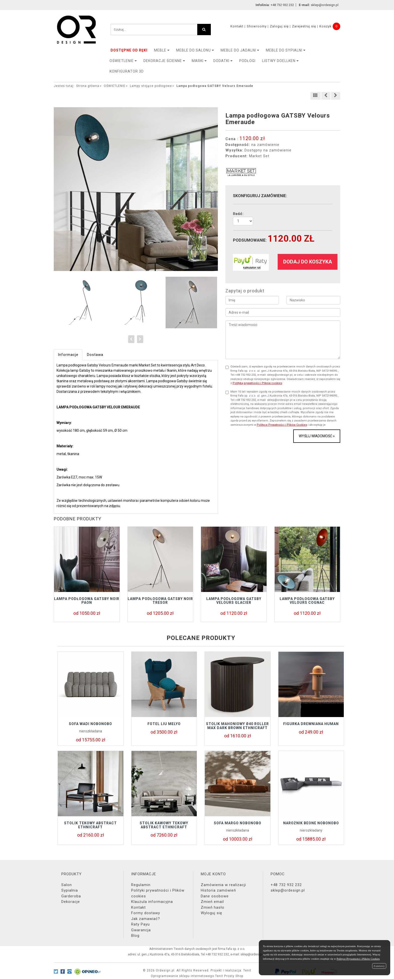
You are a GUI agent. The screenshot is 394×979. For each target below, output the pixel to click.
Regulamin (141, 885)
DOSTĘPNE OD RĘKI (129, 50)
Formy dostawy (145, 913)
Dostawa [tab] (95, 354)
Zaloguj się (279, 26)
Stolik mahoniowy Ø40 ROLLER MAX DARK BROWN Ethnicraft (237, 726)
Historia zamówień (218, 890)
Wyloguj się (211, 913)
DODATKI (223, 61)
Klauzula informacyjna (152, 901)
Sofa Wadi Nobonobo (90, 724)
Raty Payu (140, 924)
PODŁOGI (247, 61)
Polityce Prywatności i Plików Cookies (282, 424)
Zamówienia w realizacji (223, 885)
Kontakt (236, 26)
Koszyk (325, 26)
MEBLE (162, 50)
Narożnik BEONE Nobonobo (311, 823)
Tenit (247, 970)
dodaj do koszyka (307, 262)
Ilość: (238, 213)
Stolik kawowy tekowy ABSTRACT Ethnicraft (164, 825)
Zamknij (379, 965)
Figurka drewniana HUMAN (311, 724)
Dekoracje (70, 901)
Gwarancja (141, 930)
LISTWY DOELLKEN (280, 61)
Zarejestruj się (304, 26)
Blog (135, 935)
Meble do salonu (195, 50)
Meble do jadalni (240, 50)
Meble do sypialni (286, 50)
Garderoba (71, 896)
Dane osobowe (215, 896)
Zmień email (212, 901)
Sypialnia (69, 890)
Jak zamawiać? (145, 918)
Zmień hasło (212, 907)
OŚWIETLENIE (123, 61)
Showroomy (257, 26)
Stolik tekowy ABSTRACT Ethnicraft (90, 825)
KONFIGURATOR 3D (127, 71)
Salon (66, 885)
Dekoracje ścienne (164, 61)
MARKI (199, 61)
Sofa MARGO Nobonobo (237, 823)
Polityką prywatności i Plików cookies (257, 383)
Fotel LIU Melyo (164, 724)
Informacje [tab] (68, 354)
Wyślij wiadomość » (317, 436)
